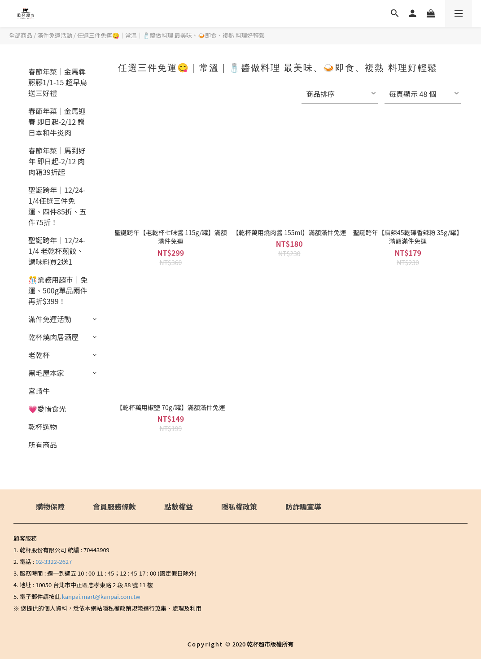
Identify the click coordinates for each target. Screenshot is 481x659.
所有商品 (42, 444)
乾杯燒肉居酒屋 (53, 337)
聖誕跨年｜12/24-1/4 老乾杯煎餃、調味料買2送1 (56, 251)
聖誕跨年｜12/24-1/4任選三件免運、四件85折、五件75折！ (57, 205)
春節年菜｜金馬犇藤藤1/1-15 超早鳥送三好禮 (57, 82)
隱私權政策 (239, 506)
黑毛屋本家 (46, 372)
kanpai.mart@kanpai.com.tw (101, 596)
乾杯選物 (42, 426)
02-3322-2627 (53, 561)
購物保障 (50, 506)
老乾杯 (39, 354)
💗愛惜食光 (47, 408)
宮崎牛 (39, 390)
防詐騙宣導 (303, 506)
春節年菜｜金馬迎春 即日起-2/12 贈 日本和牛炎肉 (57, 121)
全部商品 (20, 35)
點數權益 (178, 506)
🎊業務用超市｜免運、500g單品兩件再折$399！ (57, 290)
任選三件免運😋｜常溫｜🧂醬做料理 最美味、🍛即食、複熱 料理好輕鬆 (171, 35)
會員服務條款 (114, 506)
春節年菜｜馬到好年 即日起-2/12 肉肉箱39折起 (57, 161)
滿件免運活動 (54, 35)
